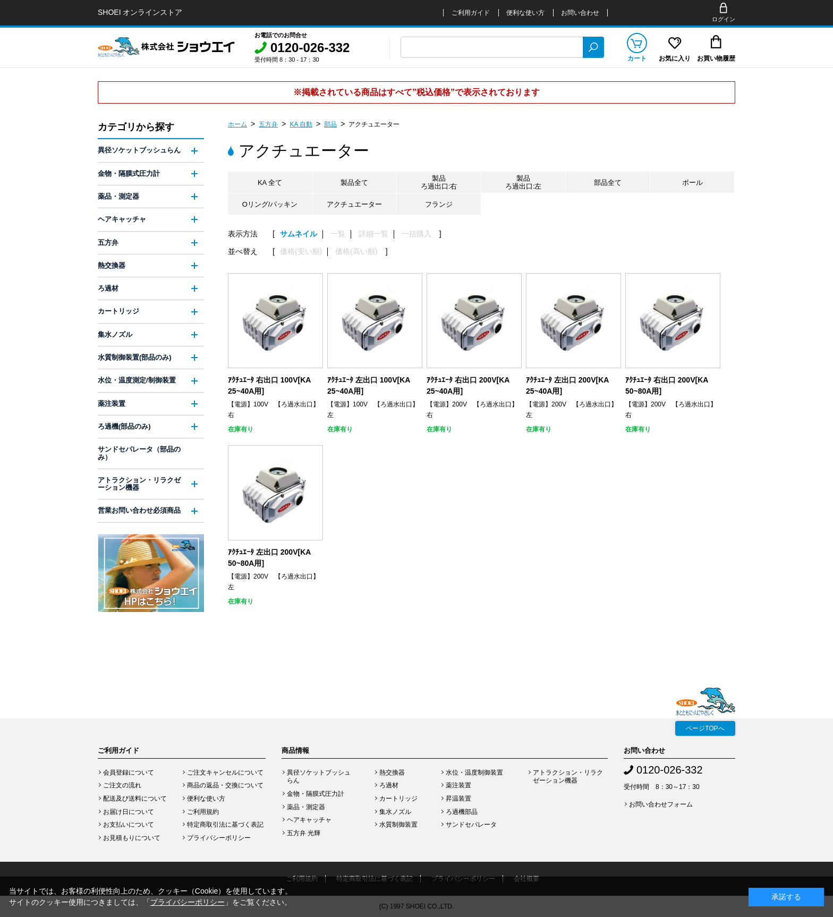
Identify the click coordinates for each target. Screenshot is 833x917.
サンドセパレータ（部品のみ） (139, 453)
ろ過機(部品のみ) (124, 426)
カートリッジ (118, 311)
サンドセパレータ (471, 824)
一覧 (337, 234)
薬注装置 (111, 403)
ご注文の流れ (122, 785)
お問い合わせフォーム (661, 804)
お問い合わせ (580, 12)
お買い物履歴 (716, 58)
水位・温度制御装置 (474, 772)
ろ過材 (108, 288)
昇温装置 (458, 798)
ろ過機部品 (462, 812)
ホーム (237, 124)
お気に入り (675, 58)
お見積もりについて (131, 838)
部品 (330, 124)
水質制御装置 (398, 824)
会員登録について (128, 772)
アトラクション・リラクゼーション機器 (139, 483)
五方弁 (268, 124)
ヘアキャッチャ (122, 219)
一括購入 (416, 234)
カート (637, 58)
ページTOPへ (705, 728)
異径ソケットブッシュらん (139, 150)
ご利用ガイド (471, 12)
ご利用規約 (203, 812)
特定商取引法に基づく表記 (225, 824)
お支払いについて (128, 824)
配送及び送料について (135, 798)
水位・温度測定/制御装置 (137, 380)
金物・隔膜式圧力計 (129, 173)
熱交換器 (111, 265)
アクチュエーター (374, 124)
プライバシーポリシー (219, 838)
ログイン (723, 19)
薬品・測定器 (118, 196)
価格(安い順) (301, 252)
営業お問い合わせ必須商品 (139, 510)
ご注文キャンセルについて (225, 772)
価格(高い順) (356, 252)
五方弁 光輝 (303, 833)
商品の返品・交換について (225, 785)
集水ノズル (115, 334)
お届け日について (128, 812)
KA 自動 (301, 124)
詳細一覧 (373, 234)
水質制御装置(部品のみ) (135, 357)
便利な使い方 (525, 12)
